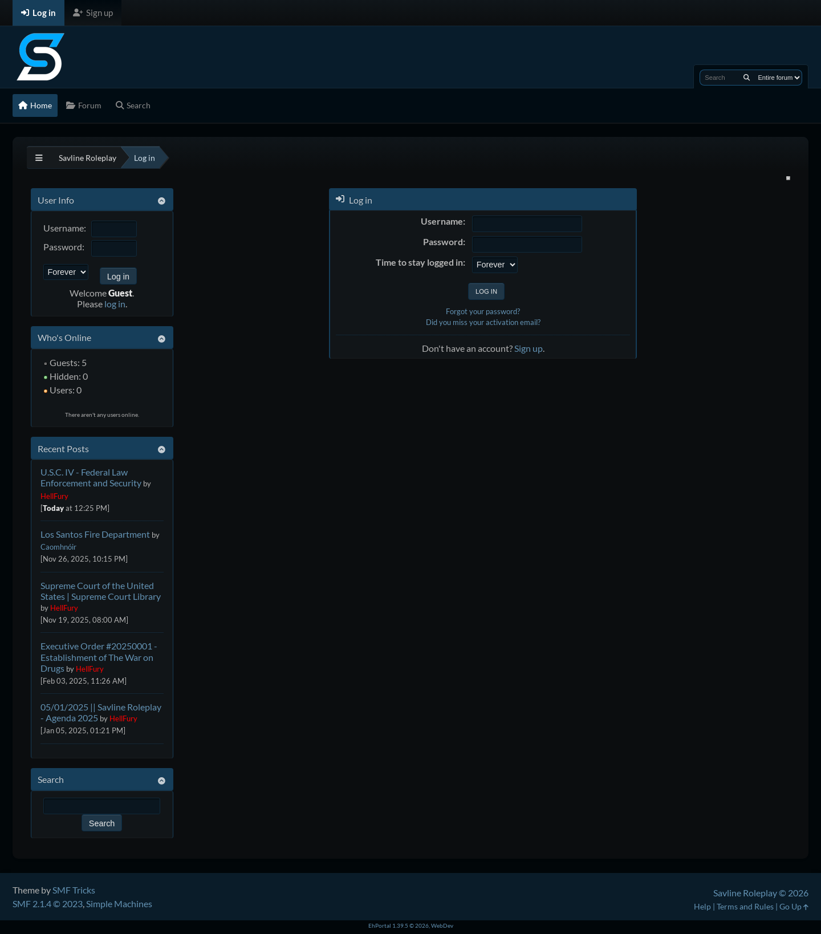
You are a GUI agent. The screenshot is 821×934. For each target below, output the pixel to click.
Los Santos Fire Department (95, 534)
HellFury (54, 496)
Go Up (793, 906)
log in (114, 303)
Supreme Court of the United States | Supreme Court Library (100, 591)
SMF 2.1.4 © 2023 (48, 903)
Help (702, 906)
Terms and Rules (745, 906)
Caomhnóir (58, 546)
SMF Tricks (73, 889)
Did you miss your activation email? (483, 322)
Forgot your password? (483, 311)
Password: (63, 246)
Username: (64, 227)
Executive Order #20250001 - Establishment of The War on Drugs (98, 656)
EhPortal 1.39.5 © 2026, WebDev (410, 925)
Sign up (528, 348)
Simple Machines (119, 903)
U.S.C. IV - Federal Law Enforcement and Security (90, 477)
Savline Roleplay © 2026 (760, 892)
